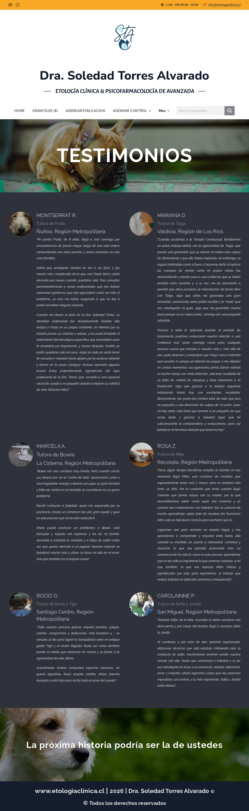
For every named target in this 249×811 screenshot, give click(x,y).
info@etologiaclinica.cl (224, 4)
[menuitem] (19, 111)
